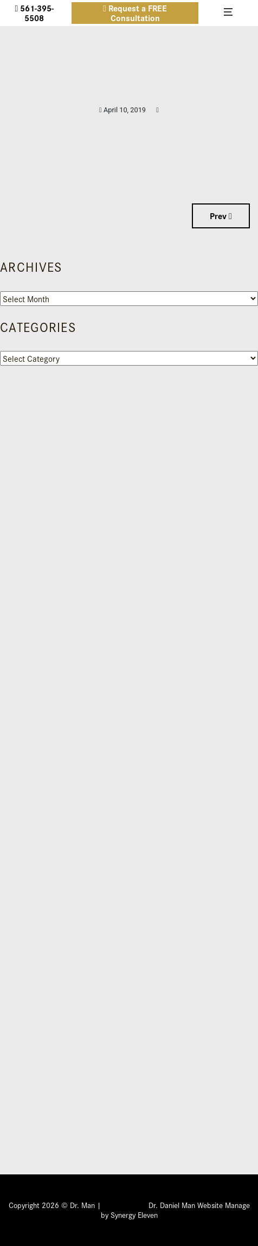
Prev (221, 215)
